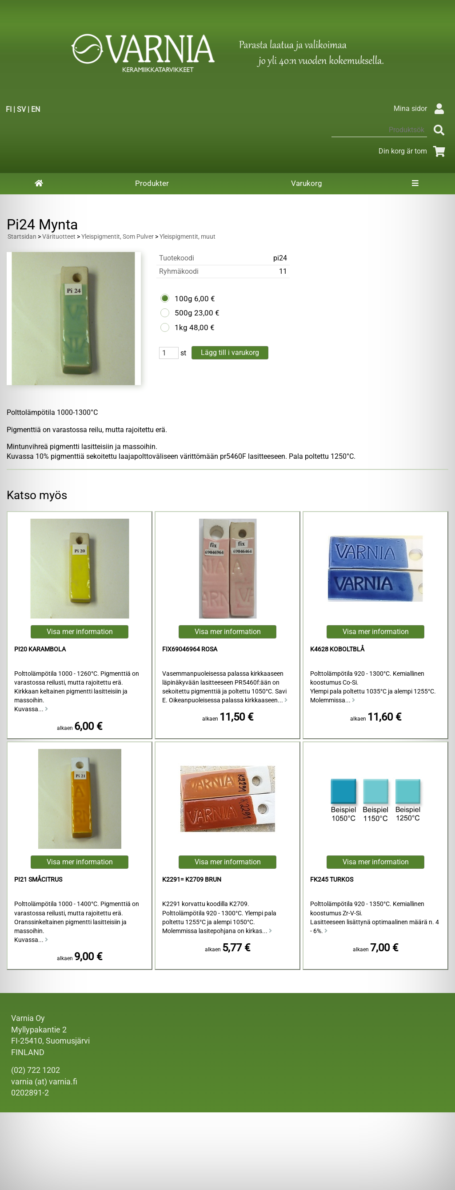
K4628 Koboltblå (337, 649)
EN (35, 109)
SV (21, 109)
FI (9, 109)
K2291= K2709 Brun (191, 879)
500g (183, 312)
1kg (181, 327)
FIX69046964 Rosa (189, 649)
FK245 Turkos (331, 879)
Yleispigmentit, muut (188, 236)
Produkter (152, 183)
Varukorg (306, 183)
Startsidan (22, 236)
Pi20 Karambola (40, 649)
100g (183, 298)
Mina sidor (421, 108)
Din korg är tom (413, 151)
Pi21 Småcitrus (38, 879)
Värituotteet (59, 236)
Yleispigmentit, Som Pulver (117, 236)
